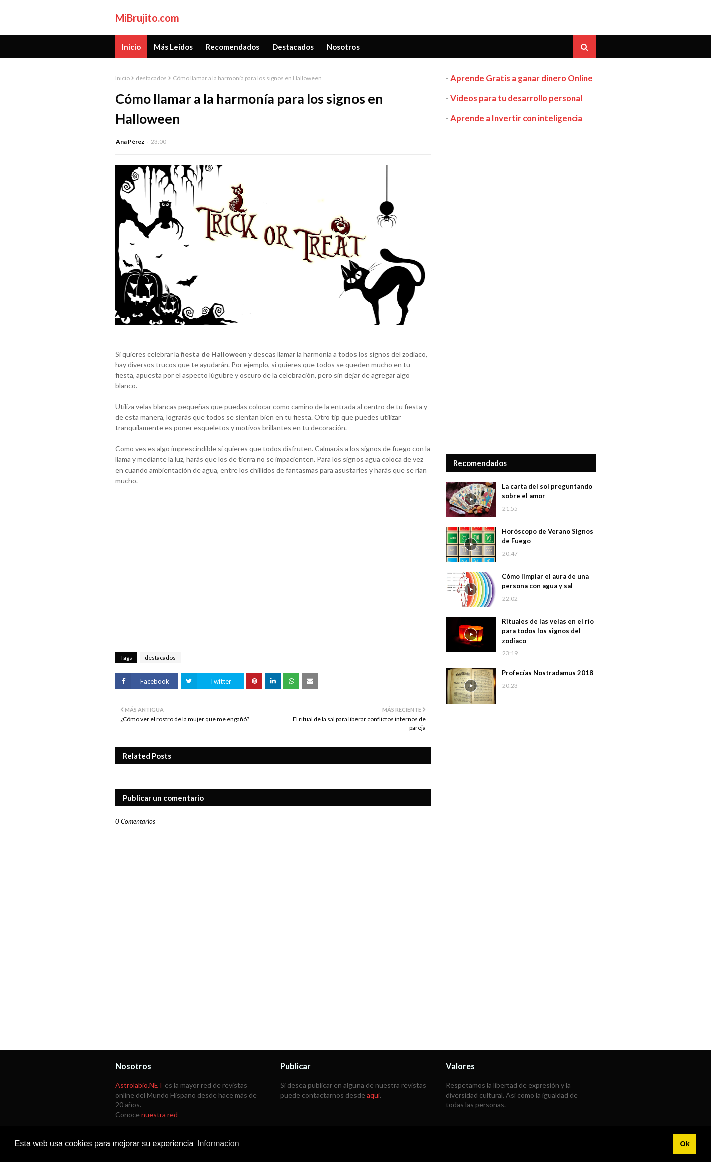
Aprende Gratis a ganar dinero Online (521, 78)
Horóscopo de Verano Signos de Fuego (547, 536)
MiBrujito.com (147, 18)
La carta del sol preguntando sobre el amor (547, 491)
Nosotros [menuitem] (343, 46)
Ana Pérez (130, 141)
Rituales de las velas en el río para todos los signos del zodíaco (548, 631)
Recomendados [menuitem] (232, 46)
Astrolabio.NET (139, 1085)
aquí (373, 1095)
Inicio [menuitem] (131, 46)
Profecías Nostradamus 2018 (547, 673)
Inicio (122, 78)
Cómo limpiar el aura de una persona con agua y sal (545, 581)
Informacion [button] (218, 1143)
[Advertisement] (521, 289)
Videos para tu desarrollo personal (516, 98)
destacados (151, 78)
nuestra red (159, 1114)
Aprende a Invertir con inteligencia (516, 118)
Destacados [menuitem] (293, 46)
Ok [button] (684, 1144)
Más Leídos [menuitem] (173, 46)
